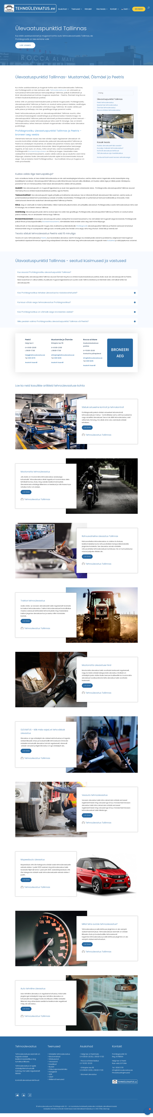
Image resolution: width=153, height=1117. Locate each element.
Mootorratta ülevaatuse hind (96, 665)
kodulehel (111, 240)
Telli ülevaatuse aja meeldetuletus (110, 153)
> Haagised (52, 1071)
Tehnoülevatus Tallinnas (98, 434)
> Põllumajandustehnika (57, 1069)
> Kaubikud (52, 1064)
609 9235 (57, 358)
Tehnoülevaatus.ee (58, 90)
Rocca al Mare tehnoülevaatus (108, 110)
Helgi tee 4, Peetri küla (90, 1054)
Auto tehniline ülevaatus (33, 988)
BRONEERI (139, 9)
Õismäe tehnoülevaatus (106, 108)
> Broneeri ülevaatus (88, 1074)
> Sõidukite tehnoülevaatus (59, 1054)
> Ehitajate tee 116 (87, 1067)
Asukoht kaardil (31, 362)
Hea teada (100, 9)
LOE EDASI (87, 427)
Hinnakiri (88, 9)
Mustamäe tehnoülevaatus (107, 105)
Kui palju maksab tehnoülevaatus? (110, 148)
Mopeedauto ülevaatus (33, 859)
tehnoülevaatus (44, 1106)
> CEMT (50, 1077)
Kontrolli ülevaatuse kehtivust (108, 151)
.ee (51, 1106)
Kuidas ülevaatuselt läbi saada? (109, 146)
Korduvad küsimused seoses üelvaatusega (113, 157)
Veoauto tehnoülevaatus (95, 795)
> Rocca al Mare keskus (89, 1061)
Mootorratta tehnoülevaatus (35, 471)
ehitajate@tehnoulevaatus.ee (62, 355)
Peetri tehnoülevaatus (105, 102)
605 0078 (31, 358)
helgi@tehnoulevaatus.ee (35, 355)
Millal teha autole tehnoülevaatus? (100, 924)
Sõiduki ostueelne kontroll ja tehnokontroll (103, 407)
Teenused (75, 9)
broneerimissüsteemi (50, 221)
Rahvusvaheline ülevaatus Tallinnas (100, 536)
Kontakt (113, 9)
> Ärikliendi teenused (56, 1079)
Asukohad (62, 9)
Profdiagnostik (82, 226)
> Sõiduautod (53, 1059)
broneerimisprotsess (37, 151)
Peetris (44, 238)
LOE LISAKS (25, 45)
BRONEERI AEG (120, 353)
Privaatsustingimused (121, 1072)
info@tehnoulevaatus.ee (92, 358)
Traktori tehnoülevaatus (33, 600)
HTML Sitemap (104, 1109)
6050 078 (119, 1067)
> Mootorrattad (54, 1056)
